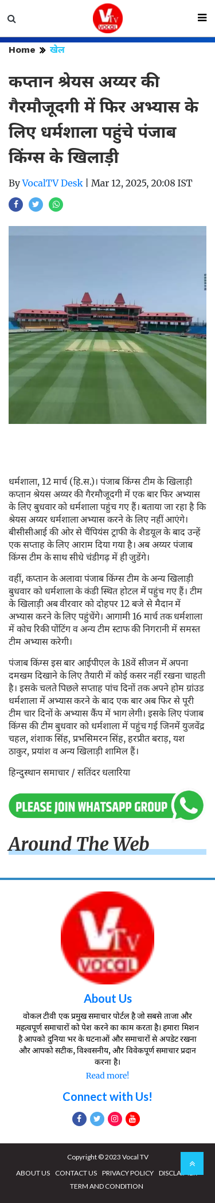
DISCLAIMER (178, 1173)
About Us (108, 998)
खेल (57, 49)
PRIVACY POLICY (128, 1173)
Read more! (107, 1075)
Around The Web (79, 844)
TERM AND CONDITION (106, 1186)
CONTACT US (76, 1173)
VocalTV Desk (52, 183)
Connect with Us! (107, 1096)
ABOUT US (33, 1173)
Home (22, 49)
